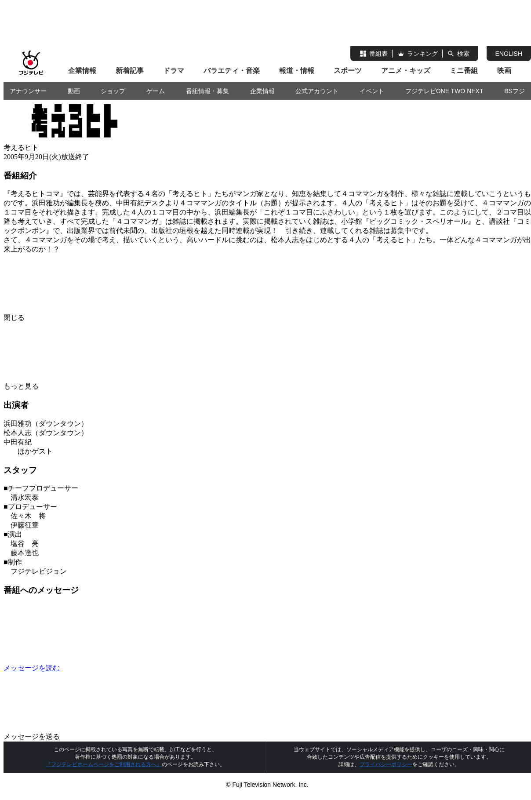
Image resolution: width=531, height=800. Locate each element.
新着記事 (130, 70)
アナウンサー (28, 91)
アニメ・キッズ (405, 70)
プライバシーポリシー (386, 764)
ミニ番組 (464, 70)
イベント (372, 91)
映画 (504, 70)
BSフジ (514, 91)
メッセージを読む (98, 668)
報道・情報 (296, 70)
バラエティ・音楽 (232, 70)
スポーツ (348, 70)
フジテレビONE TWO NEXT (444, 91)
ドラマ (173, 70)
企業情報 (82, 70)
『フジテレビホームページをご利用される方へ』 (104, 764)
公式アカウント (316, 91)
